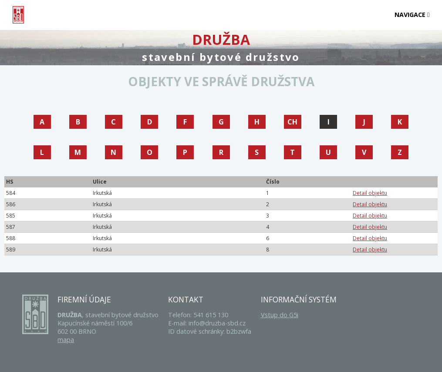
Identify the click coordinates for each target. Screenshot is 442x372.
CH (292, 122)
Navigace (412, 14)
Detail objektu (370, 193)
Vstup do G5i (279, 315)
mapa (65, 339)
